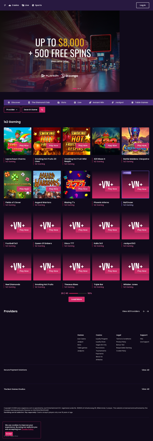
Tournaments (101, 351)
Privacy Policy (121, 342)
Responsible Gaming (124, 348)
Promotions (100, 348)
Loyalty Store (100, 342)
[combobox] (12, 110)
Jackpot (80, 342)
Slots (79, 345)
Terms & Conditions (123, 339)
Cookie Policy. (27, 429)
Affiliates (99, 360)
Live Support (144, 342)
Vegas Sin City (101, 345)
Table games (82, 348)
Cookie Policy (121, 351)
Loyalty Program (102, 339)
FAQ (141, 339)
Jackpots (80, 351)
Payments (100, 354)
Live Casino (81, 339)
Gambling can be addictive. (20, 412)
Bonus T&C (120, 345)
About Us (99, 357)
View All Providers (131, 311)
